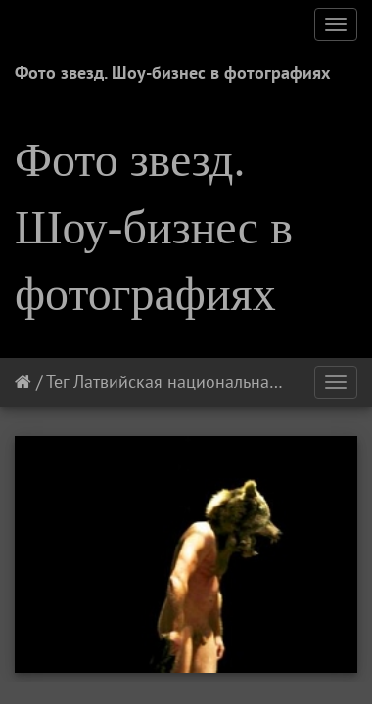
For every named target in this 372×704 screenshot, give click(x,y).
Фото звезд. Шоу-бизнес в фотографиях (172, 73)
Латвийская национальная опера (201, 382)
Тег (57, 382)
